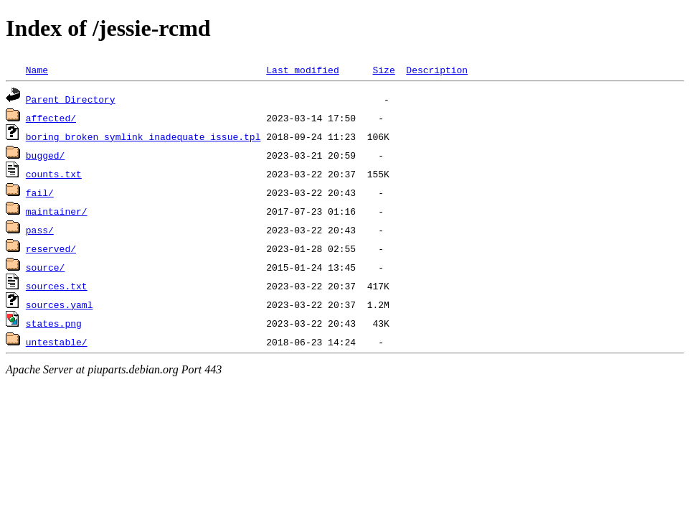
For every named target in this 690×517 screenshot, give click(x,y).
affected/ (51, 117)
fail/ (40, 192)
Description (437, 69)
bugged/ (45, 155)
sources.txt (57, 285)
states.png (54, 323)
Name (37, 69)
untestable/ (57, 341)
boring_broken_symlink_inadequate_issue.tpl (143, 136)
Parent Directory (70, 99)
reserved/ (51, 248)
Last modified (302, 69)
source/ (45, 267)
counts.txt (54, 173)
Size (383, 69)
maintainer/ (57, 211)
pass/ (40, 229)
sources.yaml (59, 304)
